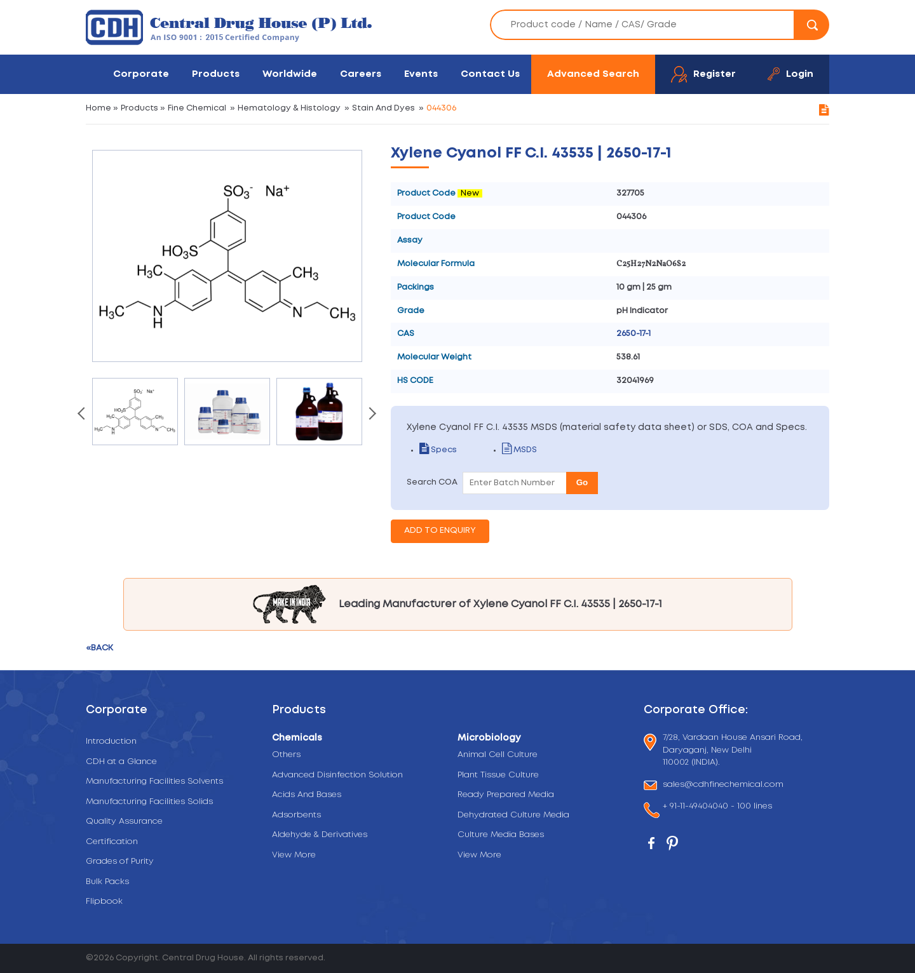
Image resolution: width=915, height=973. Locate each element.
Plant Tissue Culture (498, 775)
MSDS (519, 450)
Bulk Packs (107, 882)
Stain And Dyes (383, 108)
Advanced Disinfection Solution (337, 775)
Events (421, 74)
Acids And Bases (306, 795)
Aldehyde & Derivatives (319, 835)
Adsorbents (296, 815)
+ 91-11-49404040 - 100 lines (717, 807)
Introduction (111, 741)
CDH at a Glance (121, 762)
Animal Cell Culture (498, 755)
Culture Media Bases (501, 835)
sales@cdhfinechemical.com (723, 785)
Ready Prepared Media (506, 795)
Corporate (141, 74)
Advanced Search (593, 74)
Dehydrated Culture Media (513, 815)
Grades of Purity (120, 861)
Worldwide (289, 74)
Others (286, 755)
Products (216, 74)
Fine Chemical (197, 108)
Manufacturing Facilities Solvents (154, 781)
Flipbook (104, 901)
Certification (112, 842)
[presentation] (82, 414)
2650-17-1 (633, 334)
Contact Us (490, 74)
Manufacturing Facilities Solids (149, 802)
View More (294, 855)
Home (98, 108)
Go (582, 482)
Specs (438, 450)
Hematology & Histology (289, 108)
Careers (360, 74)
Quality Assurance (124, 821)
